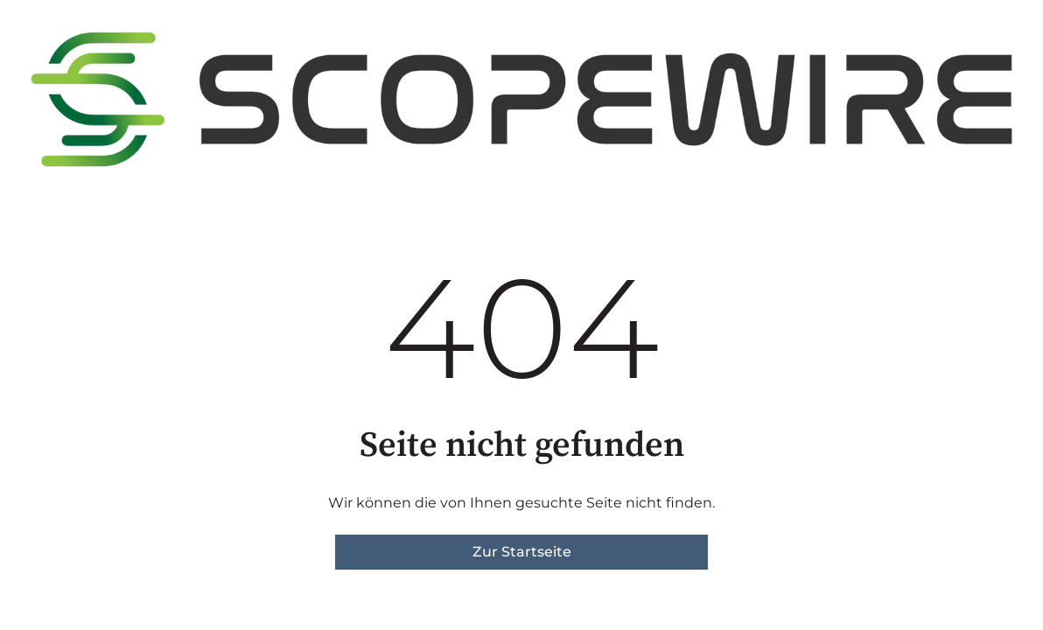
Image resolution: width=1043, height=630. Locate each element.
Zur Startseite (521, 551)
